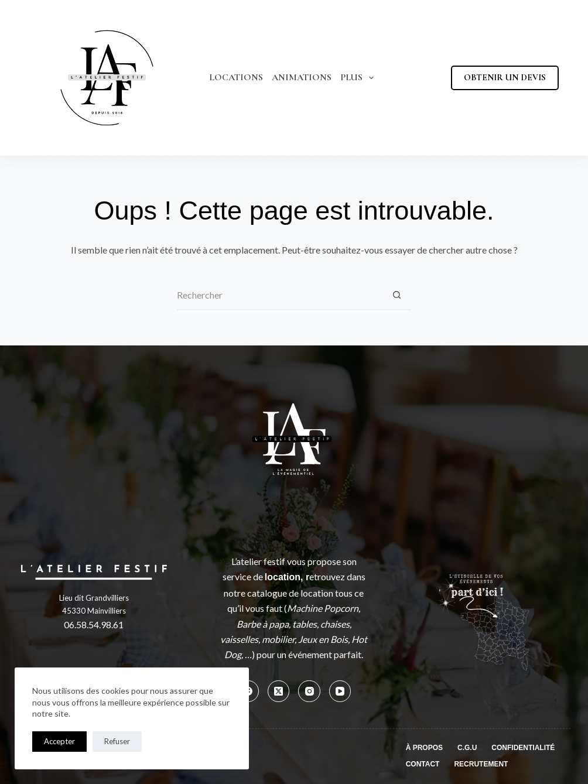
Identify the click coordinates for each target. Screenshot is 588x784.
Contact (423, 764)
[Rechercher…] (279, 295)
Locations (236, 77)
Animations (301, 77)
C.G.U (467, 748)
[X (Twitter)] (279, 691)
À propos (424, 748)
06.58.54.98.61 (94, 624)
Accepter (59, 741)
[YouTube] (340, 691)
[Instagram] (309, 691)
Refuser (117, 741)
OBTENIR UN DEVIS (505, 77)
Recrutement (481, 764)
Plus (359, 78)
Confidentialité (523, 748)
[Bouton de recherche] (396, 295)
